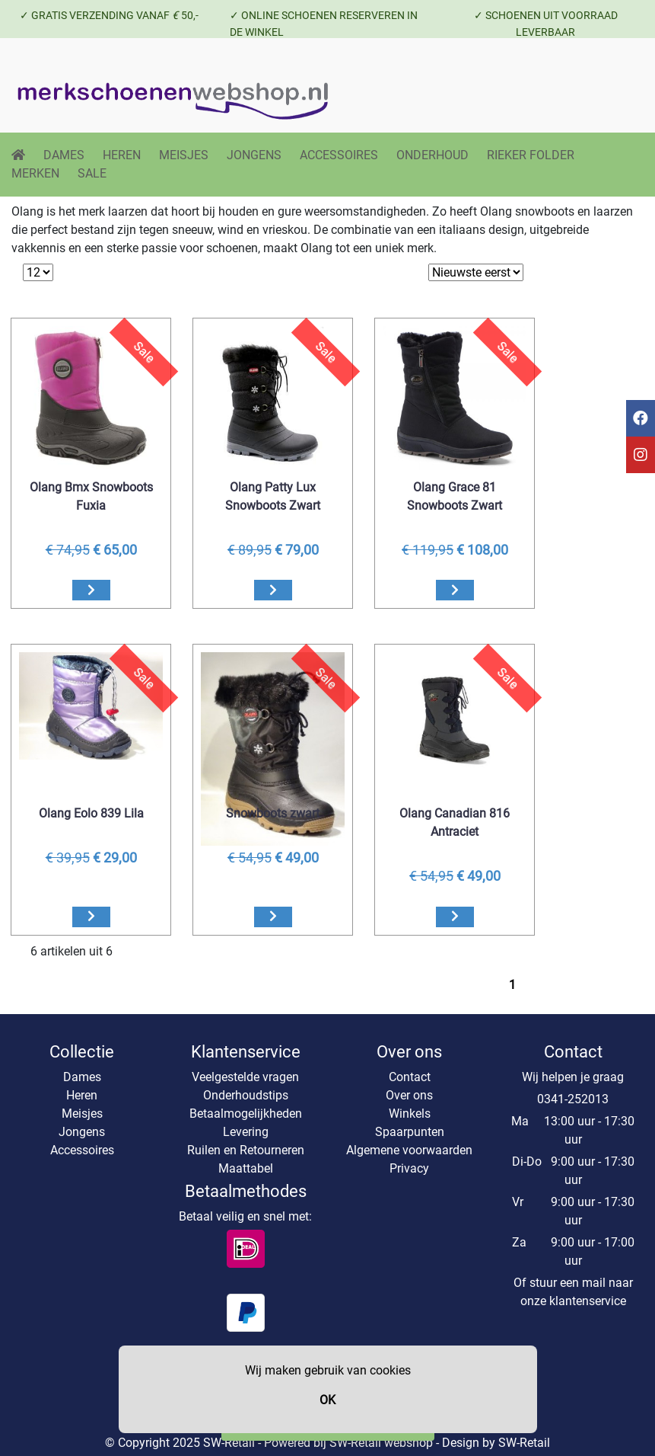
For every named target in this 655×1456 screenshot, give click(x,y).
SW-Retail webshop (381, 1442)
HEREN (122, 155)
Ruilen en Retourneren (245, 1150)
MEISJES (183, 155)
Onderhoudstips (245, 1095)
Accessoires (82, 1150)
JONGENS (254, 155)
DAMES (63, 155)
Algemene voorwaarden (409, 1150)
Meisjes (82, 1113)
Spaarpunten (409, 1132)
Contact (410, 1077)
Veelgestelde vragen (245, 1077)
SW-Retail (524, 1442)
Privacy (409, 1168)
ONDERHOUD (432, 155)
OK (327, 1400)
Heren (81, 1095)
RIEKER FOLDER (530, 155)
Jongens (82, 1132)
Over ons (409, 1095)
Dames (82, 1077)
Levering (246, 1132)
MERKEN (35, 173)
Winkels (410, 1113)
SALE (92, 173)
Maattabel (245, 1168)
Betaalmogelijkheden (245, 1113)
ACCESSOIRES (339, 155)
